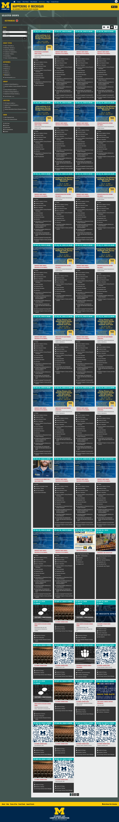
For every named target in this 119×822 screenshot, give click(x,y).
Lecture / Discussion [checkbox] (9, 49)
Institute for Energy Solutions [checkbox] (11, 91)
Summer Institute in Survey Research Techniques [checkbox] (15, 87)
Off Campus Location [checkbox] (9, 103)
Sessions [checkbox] (7, 66)
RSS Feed (6, 123)
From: (4, 30)
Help (7, 804)
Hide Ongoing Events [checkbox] (9, 117)
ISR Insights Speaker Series (103, 624)
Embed (5, 131)
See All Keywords (9, 77)
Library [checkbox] (6, 70)
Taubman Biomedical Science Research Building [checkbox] (14, 110)
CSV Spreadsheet (8, 129)
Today (19, 1)
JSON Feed (6, 127)
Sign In (114, 7)
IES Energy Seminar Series (61, 622)
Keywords (11, 20)
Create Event (54, 1)
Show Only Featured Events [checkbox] (10, 119)
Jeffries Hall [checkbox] (7, 107)
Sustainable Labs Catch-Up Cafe (104, 552)
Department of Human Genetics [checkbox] (12, 93)
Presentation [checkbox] (7, 55)
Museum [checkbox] (7, 68)
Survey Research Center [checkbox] (10, 89)
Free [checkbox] (6, 64)
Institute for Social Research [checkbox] (11, 84)
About (3, 804)
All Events (42, 1)
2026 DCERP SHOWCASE (81, 550)
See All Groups (9, 96)
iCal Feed (6, 125)
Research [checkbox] (7, 74)
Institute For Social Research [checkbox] (11, 105)
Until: (4, 34)
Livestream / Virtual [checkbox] (9, 53)
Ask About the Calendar (109, 804)
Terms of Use (13, 804)
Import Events (30, 804)
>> (78, 794)
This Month (33, 1)
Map (48, 1)
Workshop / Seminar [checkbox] (9, 47)
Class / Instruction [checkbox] (9, 45)
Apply (24, 38)
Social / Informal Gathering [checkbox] (10, 57)
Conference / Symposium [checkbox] (10, 51)
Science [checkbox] (7, 72)
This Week (25, 1)
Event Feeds (21, 804)
